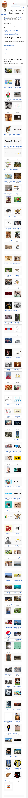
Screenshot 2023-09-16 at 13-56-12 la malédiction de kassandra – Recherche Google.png (17, 709)
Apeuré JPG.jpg (8, 216)
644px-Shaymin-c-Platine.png (8, 169)
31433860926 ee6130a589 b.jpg (8, 122)
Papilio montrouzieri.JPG (17, 615)
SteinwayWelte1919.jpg (8, 756)
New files (2, 13)
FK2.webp (8, 416)
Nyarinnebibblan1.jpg (17, 604)
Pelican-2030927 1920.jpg (17, 627)
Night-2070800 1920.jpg (8, 604)
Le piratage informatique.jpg (8, 510)
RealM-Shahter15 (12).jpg (17, 686)
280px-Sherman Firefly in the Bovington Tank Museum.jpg (17, 99)
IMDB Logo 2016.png (17, 463)
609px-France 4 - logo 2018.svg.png (17, 146)
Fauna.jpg (17, 392)
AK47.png (17, 193)
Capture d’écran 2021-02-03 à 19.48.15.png (17, 263)
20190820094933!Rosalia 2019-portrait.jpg (17, 87)
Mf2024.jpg (8, 592)
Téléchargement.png (17, 768)
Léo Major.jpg (8, 545)
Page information (4, 18)
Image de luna (7, 49)
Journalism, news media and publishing (12, 33)
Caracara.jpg (8, 275)
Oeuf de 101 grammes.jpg (8, 615)
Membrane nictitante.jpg (17, 580)
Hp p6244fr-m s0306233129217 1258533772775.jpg (17, 451)
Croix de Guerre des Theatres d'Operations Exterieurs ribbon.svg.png (8, 334)
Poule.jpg (17, 674)
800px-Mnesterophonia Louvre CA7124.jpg (17, 181)
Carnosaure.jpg (17, 275)
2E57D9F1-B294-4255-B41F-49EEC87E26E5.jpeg (17, 111)
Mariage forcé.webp (8, 568)
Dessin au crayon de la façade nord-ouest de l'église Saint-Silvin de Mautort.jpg (17, 345)
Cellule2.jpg (18, 287)
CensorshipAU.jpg (8, 298)
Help (23, 7)
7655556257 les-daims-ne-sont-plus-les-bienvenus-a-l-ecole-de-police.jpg (17, 169)
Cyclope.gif (17, 334)
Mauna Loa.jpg (8, 580)
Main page (2, 10)
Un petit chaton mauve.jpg (8, 780)
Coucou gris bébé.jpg (8, 322)
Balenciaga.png (8, 228)
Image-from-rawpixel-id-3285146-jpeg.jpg (8, 463)
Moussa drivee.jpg (17, 592)
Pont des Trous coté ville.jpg (8, 674)
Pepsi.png (8, 639)
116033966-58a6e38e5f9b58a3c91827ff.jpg (8, 75)
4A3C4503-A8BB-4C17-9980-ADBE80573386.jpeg (8, 134)
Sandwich (7, 56)
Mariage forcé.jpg (17, 557)
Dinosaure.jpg (17, 357)
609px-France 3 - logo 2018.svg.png (8, 146)
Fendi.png (8, 404)
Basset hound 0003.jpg (8, 240)
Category (5, 795)
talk (21, 17)
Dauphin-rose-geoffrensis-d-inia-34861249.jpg (8, 345)
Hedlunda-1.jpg (8, 451)
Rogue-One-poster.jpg (8, 709)
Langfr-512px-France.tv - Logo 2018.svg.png (17, 498)
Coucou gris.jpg (17, 322)
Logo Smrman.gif (8, 533)
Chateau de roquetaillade (9, 45)
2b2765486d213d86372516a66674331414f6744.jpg (8, 111)
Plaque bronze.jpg (8, 662)
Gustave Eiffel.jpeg (17, 439)
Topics (9, 795)
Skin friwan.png (8, 733)
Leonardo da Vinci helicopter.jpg (17, 510)
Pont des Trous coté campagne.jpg (17, 662)
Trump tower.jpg (8, 768)
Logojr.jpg (17, 533)
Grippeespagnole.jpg (8, 439)
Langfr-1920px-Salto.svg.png (17, 486)
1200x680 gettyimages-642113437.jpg (17, 75)
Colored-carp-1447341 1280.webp (8, 310)
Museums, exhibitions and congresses (12, 34)
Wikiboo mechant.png (17, 780)
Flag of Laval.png (17, 416)
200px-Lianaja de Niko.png (8, 87)
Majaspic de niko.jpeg (8, 557)
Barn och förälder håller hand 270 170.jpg (17, 228)
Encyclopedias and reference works (11, 30)
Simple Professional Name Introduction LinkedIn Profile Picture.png (8, 721)
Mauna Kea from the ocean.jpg (17, 568)
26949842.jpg (8, 99)
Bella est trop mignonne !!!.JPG (17, 240)
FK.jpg (17, 404)
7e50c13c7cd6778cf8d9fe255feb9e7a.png (8, 181)
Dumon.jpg (8, 369)
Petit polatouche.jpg (17, 639)
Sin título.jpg (17, 721)
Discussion (15, 3)
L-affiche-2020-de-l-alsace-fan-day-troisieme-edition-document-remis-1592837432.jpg (8, 486)
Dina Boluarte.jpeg (8, 357)
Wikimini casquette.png (8, 791)
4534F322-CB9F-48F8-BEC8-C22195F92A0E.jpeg (17, 122)
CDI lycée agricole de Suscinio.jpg (8, 287)
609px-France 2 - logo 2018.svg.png (17, 134)
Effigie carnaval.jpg (17, 369)
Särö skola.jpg (17, 756)
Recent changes (3, 14)
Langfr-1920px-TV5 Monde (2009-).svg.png (8, 498)
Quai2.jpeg (8, 686)
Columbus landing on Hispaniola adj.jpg (17, 310)
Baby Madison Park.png (18, 216)
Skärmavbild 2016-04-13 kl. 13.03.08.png (17, 733)
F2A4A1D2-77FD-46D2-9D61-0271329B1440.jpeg (8, 392)
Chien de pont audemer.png (17, 298)
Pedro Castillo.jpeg (8, 627)
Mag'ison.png (17, 545)
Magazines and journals (9, 31)
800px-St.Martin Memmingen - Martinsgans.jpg (8, 193)
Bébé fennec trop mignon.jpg (8, 263)
